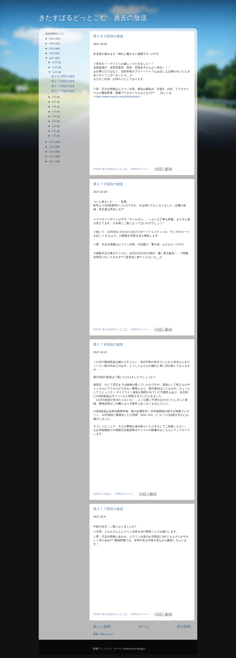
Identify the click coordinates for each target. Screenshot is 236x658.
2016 (52, 141)
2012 (52, 161)
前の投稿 (184, 626)
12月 (55, 62)
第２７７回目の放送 (108, 509)
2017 (52, 58)
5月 (54, 116)
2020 (52, 43)
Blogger (140, 648)
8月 (54, 101)
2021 (52, 38)
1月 (54, 135)
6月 (54, 111)
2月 (54, 131)
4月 (54, 121)
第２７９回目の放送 (108, 184)
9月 (54, 97)
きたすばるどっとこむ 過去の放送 (93, 17)
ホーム (143, 626)
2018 (52, 53)
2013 (52, 156)
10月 (55, 72)
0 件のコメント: (140, 169)
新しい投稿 (102, 626)
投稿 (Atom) (106, 634)
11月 (55, 67)
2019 (52, 48)
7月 (54, 106)
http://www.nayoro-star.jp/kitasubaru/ (118, 96)
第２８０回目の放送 (108, 36)
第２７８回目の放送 (108, 344)
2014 (52, 151)
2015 (52, 146)
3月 (54, 126)
